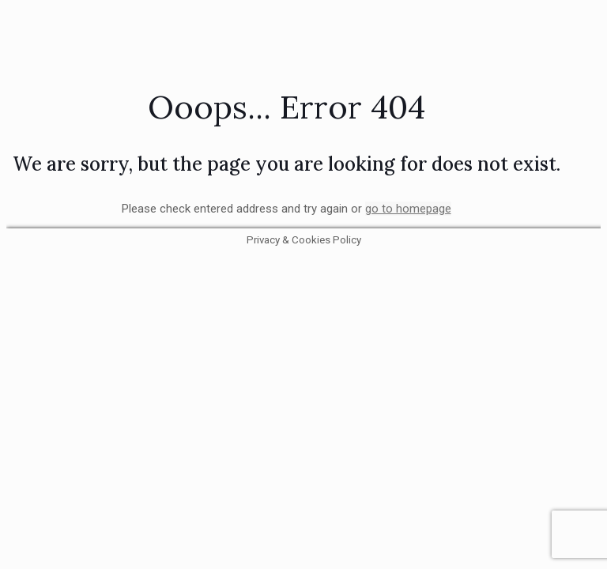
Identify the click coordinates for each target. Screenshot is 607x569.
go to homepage (408, 209)
